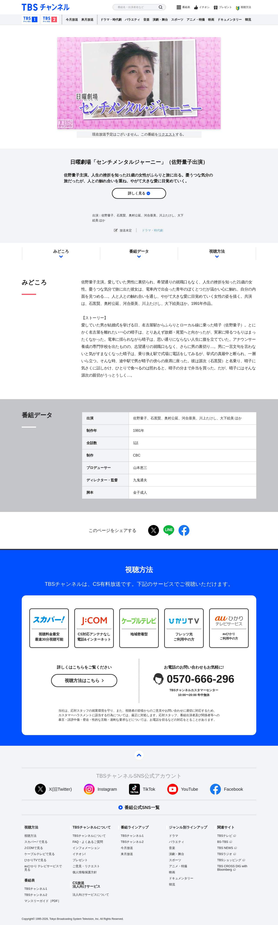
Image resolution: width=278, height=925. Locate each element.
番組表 (186, 7)
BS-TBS (222, 842)
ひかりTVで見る (35, 860)
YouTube (189, 789)
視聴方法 (246, 7)
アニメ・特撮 (196, 19)
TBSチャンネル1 (30, 19)
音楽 (146, 19)
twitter (153, 530)
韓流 (248, 19)
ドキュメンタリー (229, 19)
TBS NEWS (225, 848)
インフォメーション (86, 848)
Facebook (233, 789)
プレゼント (225, 7)
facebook (184, 530)
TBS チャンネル (46, 7)
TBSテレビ (224, 835)
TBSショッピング (229, 860)
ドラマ (173, 835)
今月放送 (72, 19)
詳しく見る (136, 193)
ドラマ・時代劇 (111, 19)
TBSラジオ (224, 854)
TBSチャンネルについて (89, 835)
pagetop (139, 755)
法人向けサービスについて (91, 894)
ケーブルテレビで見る (39, 854)
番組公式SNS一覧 (141, 807)
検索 (160, 7)
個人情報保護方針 (85, 872)
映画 (211, 19)
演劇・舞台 (160, 19)
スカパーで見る (36, 842)
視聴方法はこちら (82, 680)
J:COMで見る (33, 848)
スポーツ (177, 19)
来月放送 (87, 19)
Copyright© (28, 918)
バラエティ (132, 19)
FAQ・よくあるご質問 (88, 842)
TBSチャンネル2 (50, 19)
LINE (168, 530)
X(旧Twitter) (60, 789)
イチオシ (204, 7)
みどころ (61, 251)
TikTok (149, 789)
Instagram (107, 789)
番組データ (139, 251)
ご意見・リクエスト (86, 866)
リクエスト (166, 134)
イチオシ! (79, 854)
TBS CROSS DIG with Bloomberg (232, 867)
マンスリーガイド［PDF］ (42, 901)
